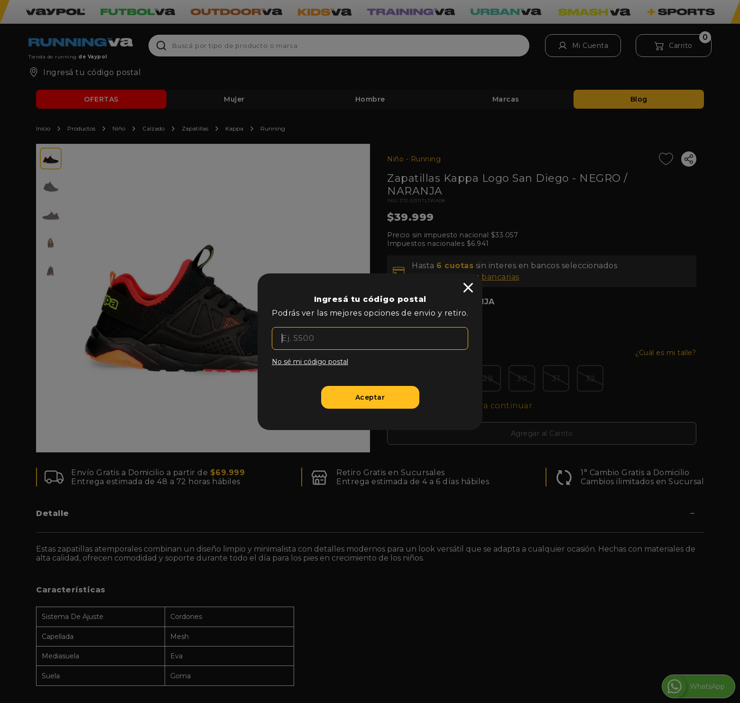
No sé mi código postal (310, 361)
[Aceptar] (370, 397)
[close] (468, 287)
